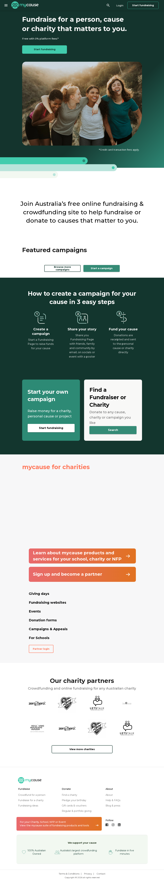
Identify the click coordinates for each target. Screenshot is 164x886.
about (109, 795)
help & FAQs (113, 800)
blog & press (113, 805)
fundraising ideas (28, 805)
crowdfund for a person (31, 795)
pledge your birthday (74, 800)
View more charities (82, 749)
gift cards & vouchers (74, 805)
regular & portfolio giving (76, 811)
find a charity (69, 795)
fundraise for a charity (31, 800)
